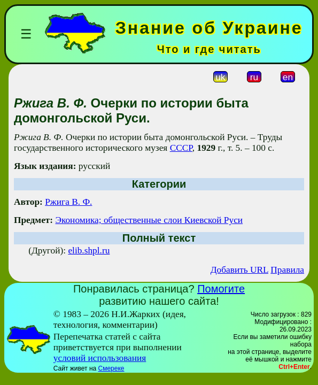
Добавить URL (239, 270)
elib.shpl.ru (89, 250)
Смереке (111, 368)
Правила (287, 270)
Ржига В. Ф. (68, 202)
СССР (181, 148)
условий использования (99, 358)
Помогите (221, 289)
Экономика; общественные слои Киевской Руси (149, 220)
